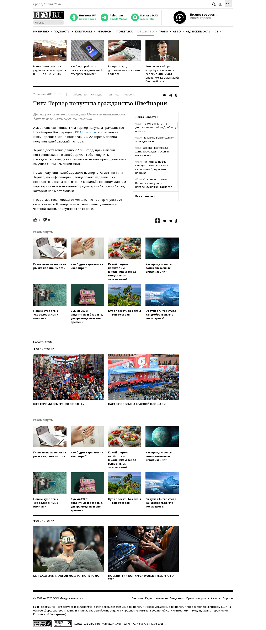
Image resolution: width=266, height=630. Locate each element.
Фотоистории (43, 349)
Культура (96, 94)
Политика (124, 31)
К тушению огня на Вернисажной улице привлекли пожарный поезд (153, 183)
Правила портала (197, 598)
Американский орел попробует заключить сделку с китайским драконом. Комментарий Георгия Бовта (162, 73)
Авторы (215, 598)
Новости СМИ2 (42, 342)
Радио (149, 598)
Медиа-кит (177, 598)
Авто (177, 31)
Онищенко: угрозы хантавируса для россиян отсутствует (152, 151)
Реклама (137, 598)
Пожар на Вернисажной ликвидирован (154, 139)
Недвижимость (198, 31)
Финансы (104, 31)
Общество (145, 31)
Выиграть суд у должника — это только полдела (124, 70)
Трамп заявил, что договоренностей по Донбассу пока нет (155, 127)
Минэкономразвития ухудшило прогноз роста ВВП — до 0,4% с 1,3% (49, 70)
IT (216, 31)
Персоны (129, 94)
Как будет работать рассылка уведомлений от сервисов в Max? (86, 70)
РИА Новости (85, 132)
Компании (83, 31)
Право (163, 31)
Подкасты (62, 31)
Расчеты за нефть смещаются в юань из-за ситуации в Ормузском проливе (151, 167)
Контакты (162, 598)
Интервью (41, 31)
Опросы (228, 598)
